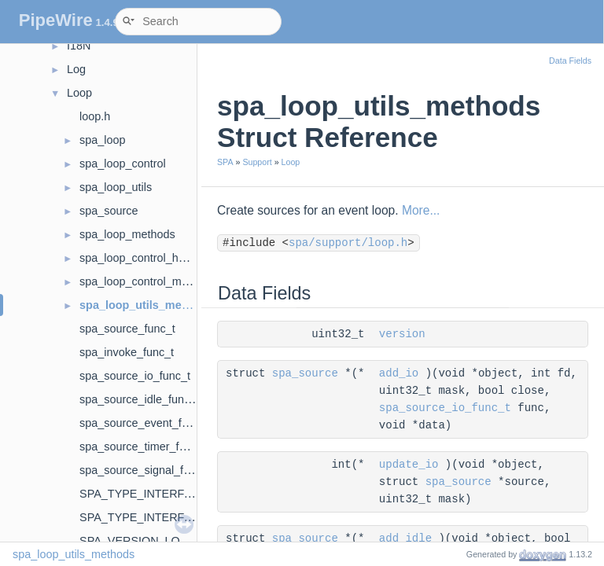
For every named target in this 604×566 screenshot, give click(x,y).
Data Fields (570, 60)
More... (421, 210)
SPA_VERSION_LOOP (138, 541)
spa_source (108, 210)
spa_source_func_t (127, 328)
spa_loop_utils (115, 187)
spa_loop (102, 140)
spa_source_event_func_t (144, 423)
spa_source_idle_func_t (139, 399)
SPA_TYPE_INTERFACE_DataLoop (171, 517)
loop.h (94, 116)
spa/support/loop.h (348, 243)
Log (76, 69)
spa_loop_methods (127, 234)
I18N (78, 45)
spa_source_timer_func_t (143, 446)
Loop (79, 92)
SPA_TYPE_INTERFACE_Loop (158, 493)
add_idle (405, 538)
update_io (409, 464)
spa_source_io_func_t (134, 375)
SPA (225, 162)
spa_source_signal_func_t (145, 470)
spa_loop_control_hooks (140, 258)
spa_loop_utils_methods (145, 305)
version (402, 334)
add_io (398, 373)
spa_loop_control (122, 163)
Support (256, 162)
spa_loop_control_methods (147, 281)
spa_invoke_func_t (126, 352)
